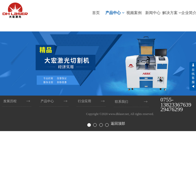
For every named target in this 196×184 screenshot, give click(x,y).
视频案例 (134, 12)
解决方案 (171, 12)
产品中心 (114, 12)
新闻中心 (153, 12)
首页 (96, 12)
